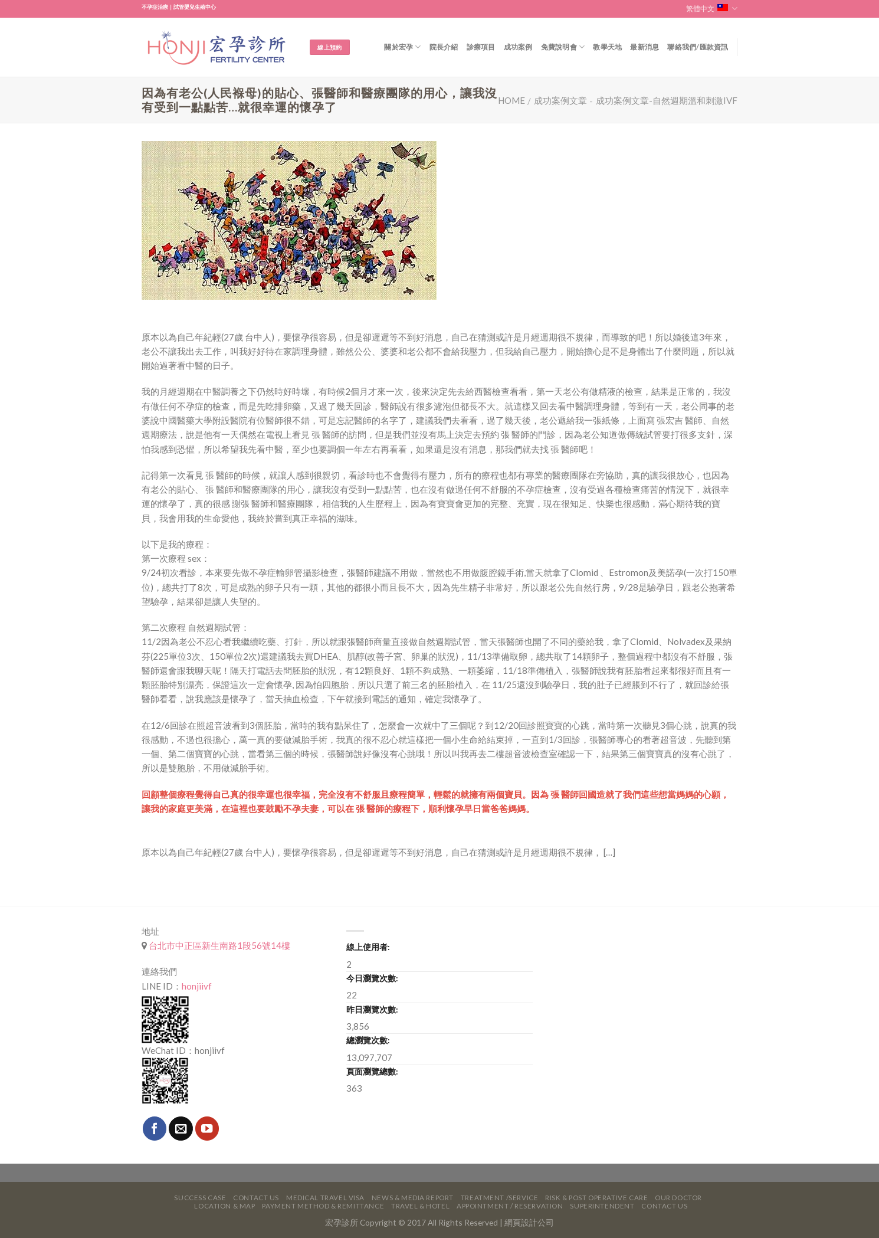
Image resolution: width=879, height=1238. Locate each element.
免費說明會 (563, 47)
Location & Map (224, 1206)
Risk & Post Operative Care (596, 1197)
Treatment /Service (499, 1197)
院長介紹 (443, 46)
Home (511, 100)
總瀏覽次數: (368, 1040)
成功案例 (518, 46)
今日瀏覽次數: (372, 978)
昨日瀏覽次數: (372, 1009)
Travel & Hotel (420, 1206)
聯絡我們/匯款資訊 (697, 46)
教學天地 (607, 46)
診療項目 (481, 46)
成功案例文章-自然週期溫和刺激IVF (666, 100)
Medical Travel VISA (325, 1197)
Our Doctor (678, 1197)
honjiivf (197, 986)
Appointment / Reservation (510, 1206)
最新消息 (644, 46)
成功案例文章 (560, 100)
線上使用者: (368, 947)
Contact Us (256, 1197)
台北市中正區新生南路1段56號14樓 (218, 945)
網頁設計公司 (529, 1222)
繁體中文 (711, 8)
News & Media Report (413, 1197)
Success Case (200, 1197)
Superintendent (602, 1206)
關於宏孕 (402, 47)
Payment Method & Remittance (323, 1206)
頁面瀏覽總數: (372, 1071)
